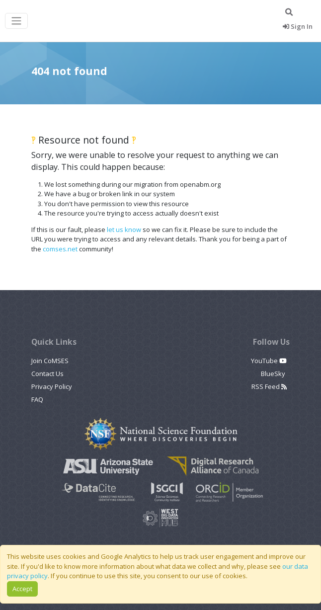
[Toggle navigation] (16, 21)
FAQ (37, 399)
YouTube (269, 360)
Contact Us (47, 373)
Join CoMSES (50, 360)
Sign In (298, 26)
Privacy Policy (51, 386)
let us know (124, 229)
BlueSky (274, 373)
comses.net (60, 248)
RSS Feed (269, 386)
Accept (22, 588)
